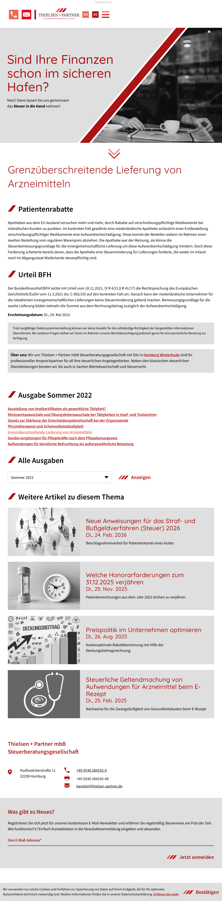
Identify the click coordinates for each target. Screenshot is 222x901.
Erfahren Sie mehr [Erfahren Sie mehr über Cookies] (166, 894)
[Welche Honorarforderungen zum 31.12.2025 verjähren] (111, 601)
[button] (12, 27)
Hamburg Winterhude (162, 369)
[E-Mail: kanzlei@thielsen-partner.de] (25, 27)
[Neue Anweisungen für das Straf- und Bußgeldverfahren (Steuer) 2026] (111, 547)
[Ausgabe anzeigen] (134, 492)
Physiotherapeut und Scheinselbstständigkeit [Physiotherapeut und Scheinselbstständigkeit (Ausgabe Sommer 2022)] (45, 441)
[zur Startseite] (110, 21)
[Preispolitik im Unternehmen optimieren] (111, 655)
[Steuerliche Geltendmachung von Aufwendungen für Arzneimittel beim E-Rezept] (111, 709)
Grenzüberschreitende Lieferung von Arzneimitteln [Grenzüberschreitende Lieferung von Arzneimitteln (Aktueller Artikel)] (50, 447)
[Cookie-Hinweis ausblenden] (201, 892)
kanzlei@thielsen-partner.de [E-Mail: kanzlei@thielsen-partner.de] (99, 801)
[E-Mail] (111, 855)
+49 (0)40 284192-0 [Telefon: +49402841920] (91, 785)
